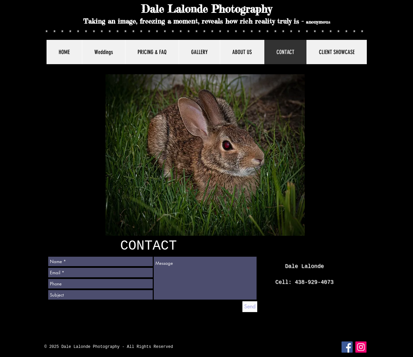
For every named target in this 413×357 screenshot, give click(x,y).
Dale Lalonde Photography (206, 9)
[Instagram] (360, 347)
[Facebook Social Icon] (347, 347)
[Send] (249, 306)
